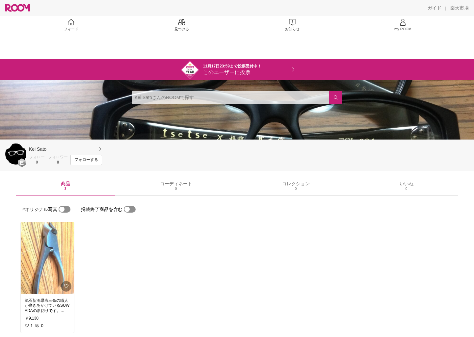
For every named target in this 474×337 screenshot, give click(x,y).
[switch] (64, 209)
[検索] (335, 97)
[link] (47, 258)
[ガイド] (434, 8)
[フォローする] (86, 160)
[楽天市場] (459, 8)
